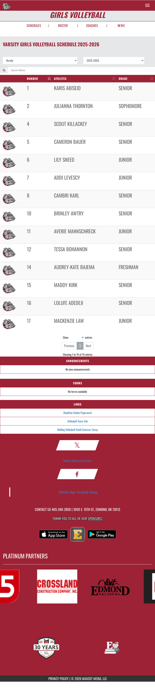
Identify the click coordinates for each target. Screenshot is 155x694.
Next (88, 345)
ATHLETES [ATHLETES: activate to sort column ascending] (60, 78)
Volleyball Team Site (77, 421)
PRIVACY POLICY (58, 678)
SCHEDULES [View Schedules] (34, 25)
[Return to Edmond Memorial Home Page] (6, 5)
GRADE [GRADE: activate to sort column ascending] (123, 78)
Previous (69, 345)
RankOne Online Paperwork (77, 412)
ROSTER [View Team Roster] (63, 25)
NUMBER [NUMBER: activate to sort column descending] (32, 78)
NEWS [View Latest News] (121, 25)
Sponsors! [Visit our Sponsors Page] (95, 518)
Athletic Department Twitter (77, 460)
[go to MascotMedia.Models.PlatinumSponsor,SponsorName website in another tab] (58, 586)
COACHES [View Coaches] (92, 25)
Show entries (77, 337)
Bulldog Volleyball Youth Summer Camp (77, 429)
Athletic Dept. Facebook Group (78, 492)
